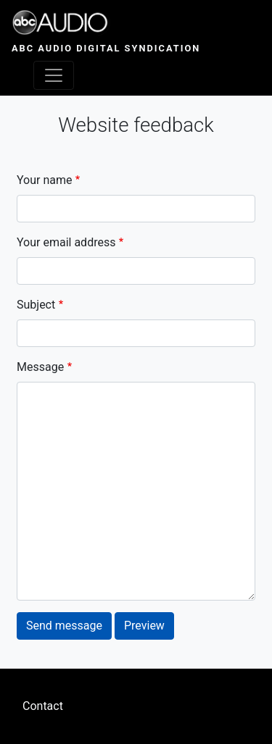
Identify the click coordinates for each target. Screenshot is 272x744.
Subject (36, 305)
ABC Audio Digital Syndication (106, 48)
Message (40, 367)
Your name (45, 180)
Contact (42, 706)
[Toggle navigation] (53, 75)
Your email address (66, 242)
